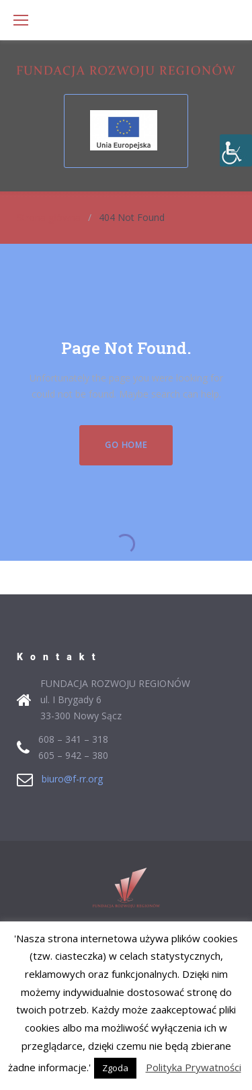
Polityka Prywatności (193, 1067)
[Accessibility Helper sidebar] (236, 150)
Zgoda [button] (115, 1068)
